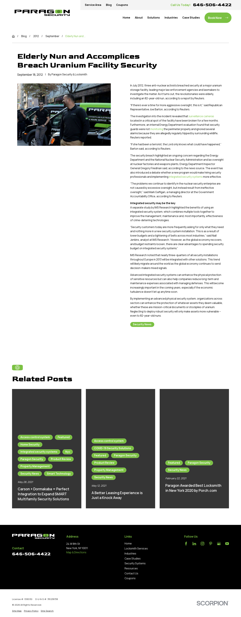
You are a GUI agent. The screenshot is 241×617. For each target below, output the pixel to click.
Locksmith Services (136, 548)
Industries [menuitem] (171, 17)
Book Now (218, 18)
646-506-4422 (212, 5)
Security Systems (135, 563)
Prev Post (144, 342)
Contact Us (131, 573)
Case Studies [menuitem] (191, 17)
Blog (109, 5)
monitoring (156, 129)
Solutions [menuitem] (153, 17)
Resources (131, 568)
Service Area (93, 5)
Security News (142, 324)
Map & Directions (76, 552)
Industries (130, 553)
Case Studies (133, 558)
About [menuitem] (139, 17)
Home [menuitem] (126, 17)
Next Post (174, 342)
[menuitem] (17, 610)
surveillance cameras (201, 116)
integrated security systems (186, 177)
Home (128, 543)
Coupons (122, 5)
